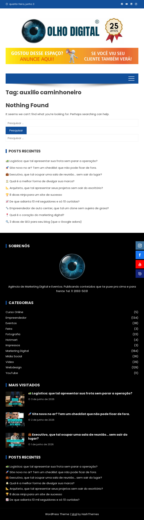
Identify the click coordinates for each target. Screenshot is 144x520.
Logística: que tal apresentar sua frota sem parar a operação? (52, 161)
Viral (74, 514)
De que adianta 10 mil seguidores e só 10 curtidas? (43, 201)
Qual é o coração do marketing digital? (35, 215)
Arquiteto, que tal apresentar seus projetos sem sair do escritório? (54, 188)
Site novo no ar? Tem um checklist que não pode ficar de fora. (51, 168)
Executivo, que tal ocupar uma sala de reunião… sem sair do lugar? (54, 174)
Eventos (11, 323)
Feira (9, 329)
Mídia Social (14, 356)
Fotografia (13, 334)
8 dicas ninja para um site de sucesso (34, 195)
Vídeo (10, 362)
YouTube (12, 373)
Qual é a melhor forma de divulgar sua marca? (40, 181)
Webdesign (14, 367)
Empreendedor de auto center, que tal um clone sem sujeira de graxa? (57, 208)
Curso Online (14, 312)
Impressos (13, 345)
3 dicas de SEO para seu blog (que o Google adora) (44, 222)
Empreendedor (16, 318)
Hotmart (12, 340)
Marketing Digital (17, 351)
